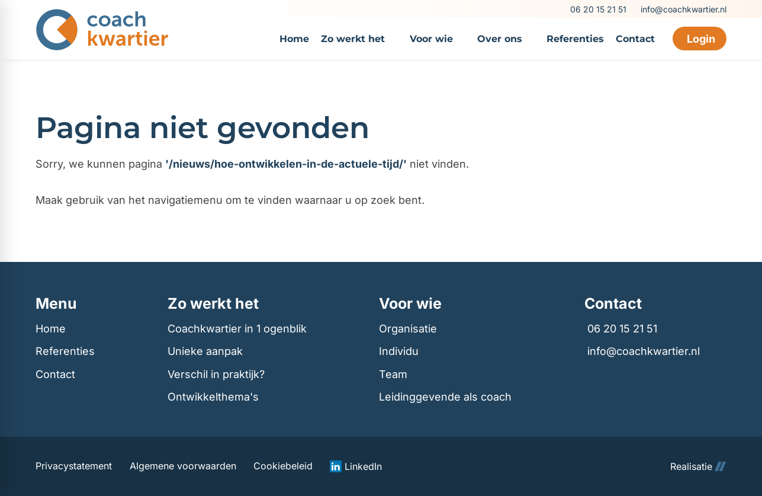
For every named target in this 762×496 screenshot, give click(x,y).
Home (51, 328)
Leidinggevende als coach (445, 397)
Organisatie (408, 328)
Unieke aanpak (205, 351)
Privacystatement (74, 466)
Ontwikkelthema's (213, 397)
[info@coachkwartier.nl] (682, 9)
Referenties (65, 351)
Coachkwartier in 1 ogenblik (237, 328)
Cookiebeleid (283, 466)
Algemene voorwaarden (183, 466)
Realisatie (698, 466)
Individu (399, 351)
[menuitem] (294, 38)
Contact (55, 374)
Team (393, 374)
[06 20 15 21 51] (597, 9)
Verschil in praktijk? (216, 374)
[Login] (699, 38)
